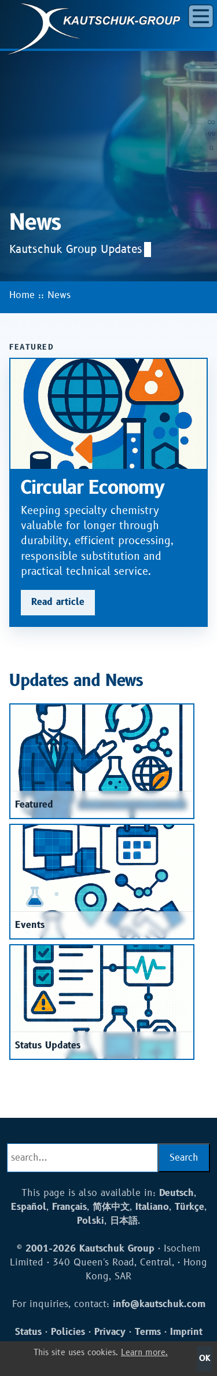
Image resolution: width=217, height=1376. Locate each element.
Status (28, 1332)
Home (22, 295)
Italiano (152, 1207)
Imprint (186, 1332)
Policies (68, 1332)
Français (69, 1207)
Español (28, 1207)
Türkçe (189, 1207)
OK (204, 1358)
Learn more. (144, 1352)
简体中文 (111, 1207)
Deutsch (176, 1193)
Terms (148, 1332)
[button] (201, 16)
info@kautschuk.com (159, 1304)
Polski (90, 1220)
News (59, 295)
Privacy (110, 1332)
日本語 (124, 1220)
